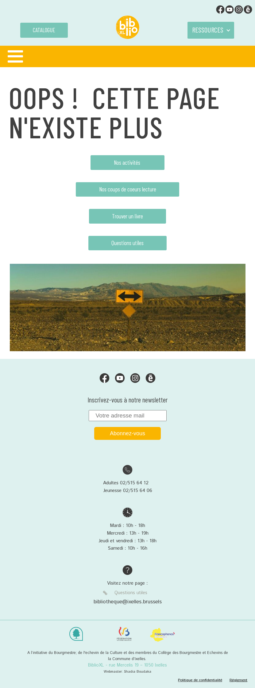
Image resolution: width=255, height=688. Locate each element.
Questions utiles (127, 242)
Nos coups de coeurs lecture (127, 189)
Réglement (238, 680)
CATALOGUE (44, 29)
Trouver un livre (127, 216)
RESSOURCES (207, 29)
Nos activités (127, 162)
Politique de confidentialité (200, 680)
